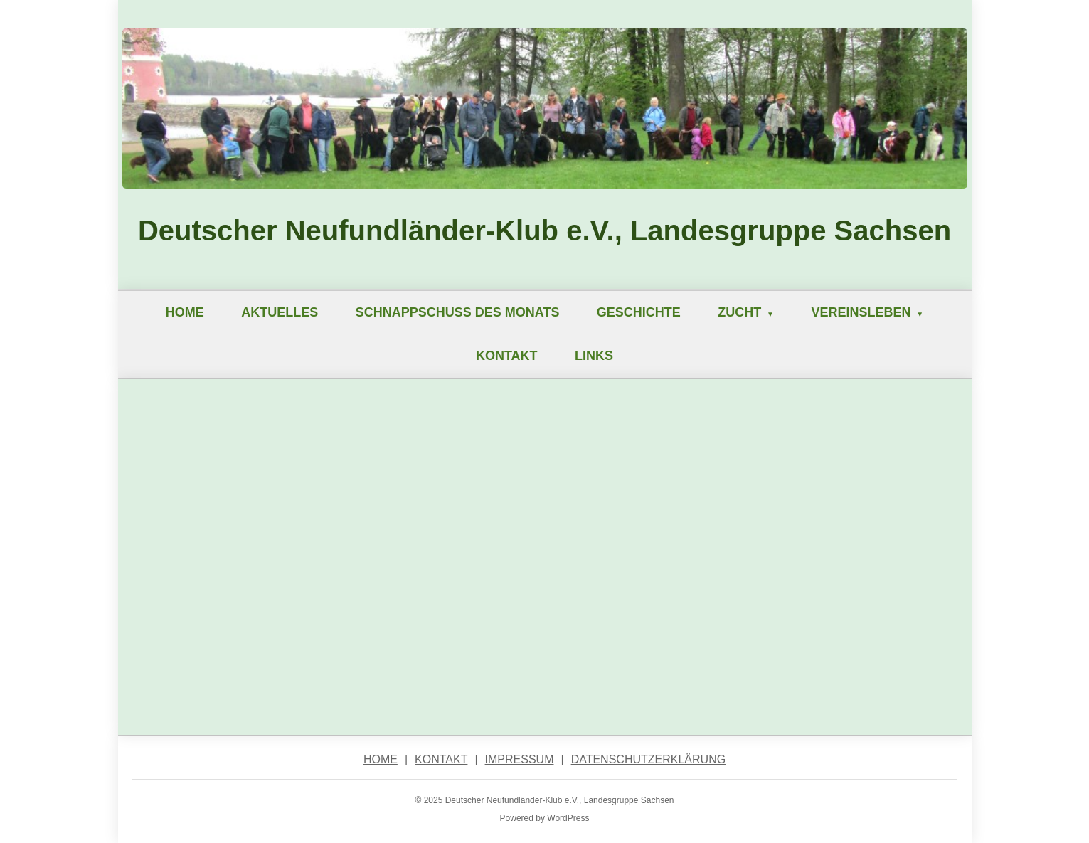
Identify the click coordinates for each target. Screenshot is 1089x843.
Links (594, 356)
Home (185, 312)
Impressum (519, 759)
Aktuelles (279, 312)
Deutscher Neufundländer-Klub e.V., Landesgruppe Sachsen (544, 230)
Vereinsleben (860, 312)
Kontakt (507, 356)
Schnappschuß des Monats (458, 312)
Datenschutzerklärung (648, 759)
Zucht (739, 312)
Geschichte (639, 312)
